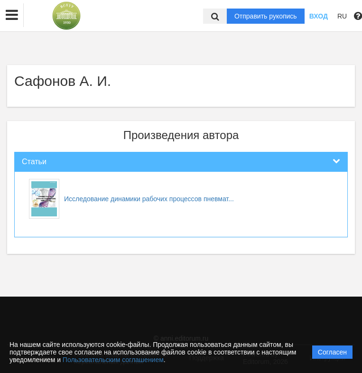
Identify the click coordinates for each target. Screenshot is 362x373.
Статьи (34, 162)
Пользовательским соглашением (113, 360)
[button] (12, 15)
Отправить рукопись (265, 16)
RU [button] (342, 16)
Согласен (332, 352)
